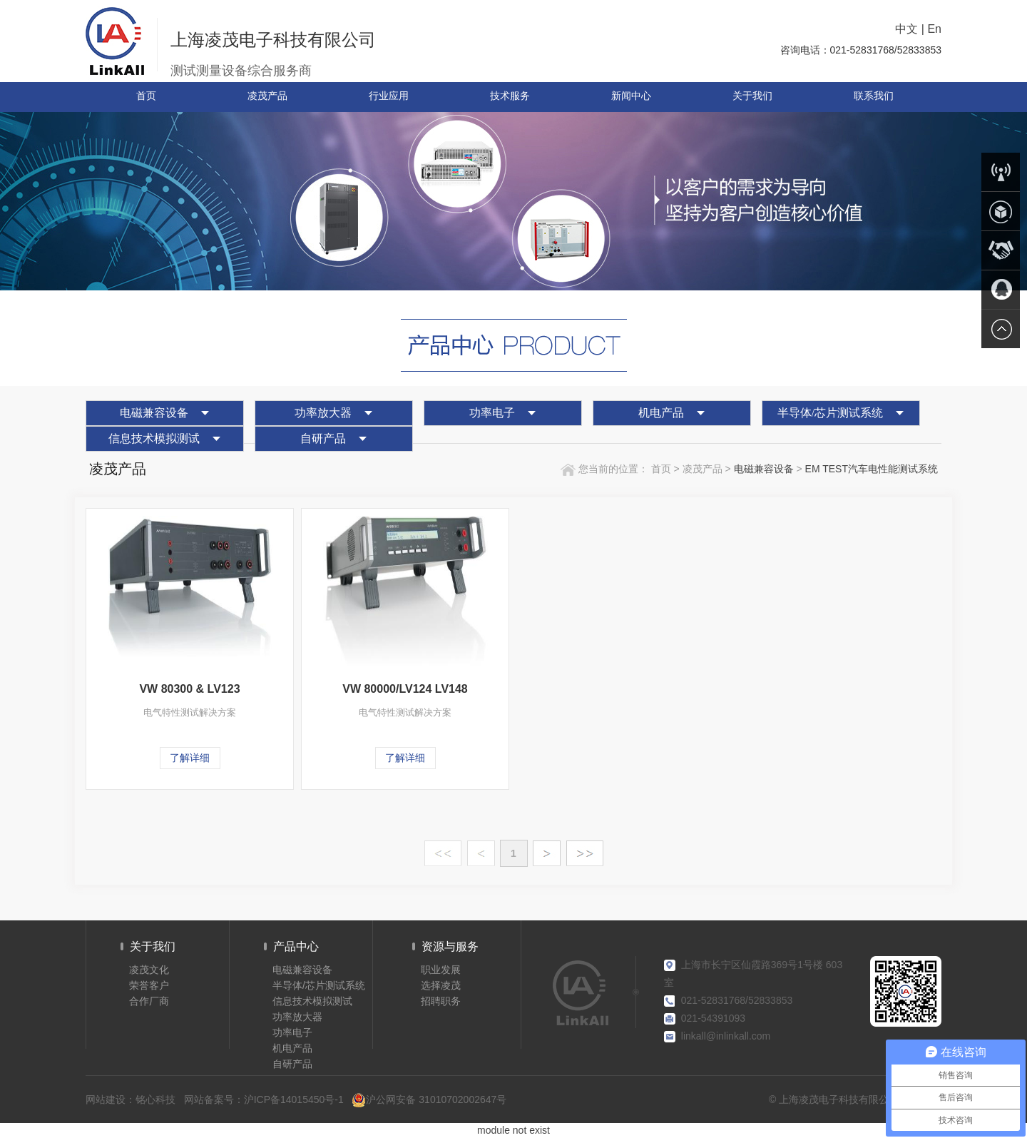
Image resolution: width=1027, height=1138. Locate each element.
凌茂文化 (149, 969)
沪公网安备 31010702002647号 (429, 1100)
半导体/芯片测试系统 (830, 413)
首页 (659, 468)
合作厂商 (149, 1001)
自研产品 (323, 438)
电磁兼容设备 (154, 413)
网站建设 (106, 1099)
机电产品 (661, 413)
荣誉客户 (149, 985)
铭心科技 (155, 1099)
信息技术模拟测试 (154, 438)
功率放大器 (323, 413)
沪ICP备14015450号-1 (294, 1099)
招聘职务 (441, 1001)
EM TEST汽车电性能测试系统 (871, 468)
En (934, 29)
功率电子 (492, 413)
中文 (906, 29)
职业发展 (441, 969)
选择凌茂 (441, 985)
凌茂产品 (704, 468)
